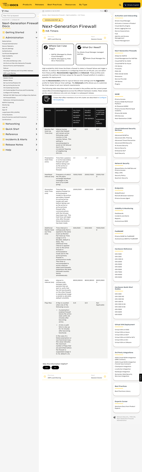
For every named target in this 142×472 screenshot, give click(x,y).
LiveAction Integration (123, 370)
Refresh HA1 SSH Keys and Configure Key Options (19, 95)
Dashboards (119, 214)
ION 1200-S (119, 260)
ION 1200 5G (119, 300)
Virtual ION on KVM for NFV (125, 338)
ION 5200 (118, 270)
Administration (15, 37)
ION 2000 (118, 262)
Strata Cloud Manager (122, 22)
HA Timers (6, 75)
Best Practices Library (123, 392)
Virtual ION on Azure (122, 333)
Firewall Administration (9, 43)
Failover (6, 68)
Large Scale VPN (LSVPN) (11, 112)
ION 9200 (118, 278)
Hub (116, 34)
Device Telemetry (8, 46)
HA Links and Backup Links (12, 60)
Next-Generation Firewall (56, 15)
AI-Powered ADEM (121, 107)
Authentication (7, 51)
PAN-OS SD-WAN (121, 75)
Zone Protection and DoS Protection (14, 117)
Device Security (120, 149)
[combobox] (19, 15)
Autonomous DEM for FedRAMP (126, 240)
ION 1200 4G (119, 297)
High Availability (7, 56)
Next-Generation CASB (123, 119)
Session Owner (8, 78)
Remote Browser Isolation (124, 196)
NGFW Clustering (8, 102)
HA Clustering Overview (11, 87)
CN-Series (118, 67)
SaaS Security (120, 154)
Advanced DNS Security (123, 144)
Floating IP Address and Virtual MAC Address (18, 70)
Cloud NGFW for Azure (123, 64)
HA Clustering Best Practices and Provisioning (18, 90)
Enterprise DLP (120, 151)
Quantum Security (121, 179)
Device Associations (122, 32)
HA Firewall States (9, 97)
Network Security (122, 418)
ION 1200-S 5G (120, 307)
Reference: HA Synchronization (13, 100)
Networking (13, 124)
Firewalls (118, 69)
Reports (117, 219)
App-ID (4, 109)
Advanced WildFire (122, 136)
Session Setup (8, 80)
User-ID (4, 107)
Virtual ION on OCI (121, 341)
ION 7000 (118, 273)
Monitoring (5, 105)
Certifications (6, 119)
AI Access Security (121, 146)
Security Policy (120, 176)
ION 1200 (118, 257)
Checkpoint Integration (123, 367)
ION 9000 (118, 275)
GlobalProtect (120, 194)
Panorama (118, 77)
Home (44, 15)
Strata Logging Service (123, 29)
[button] (140, 377)
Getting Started (15, 32)
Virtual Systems (7, 114)
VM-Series (118, 82)
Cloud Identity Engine (122, 27)
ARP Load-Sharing (9, 73)
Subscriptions (6, 41)
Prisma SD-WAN (121, 114)
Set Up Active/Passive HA (12, 83)
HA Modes (6, 58)
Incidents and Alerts (122, 217)
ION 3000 (118, 265)
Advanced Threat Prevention (125, 141)
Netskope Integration (122, 372)
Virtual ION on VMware (123, 343)
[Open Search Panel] (120, 5)
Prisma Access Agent (122, 199)
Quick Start (12, 129)
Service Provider (121, 80)
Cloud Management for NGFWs (126, 59)
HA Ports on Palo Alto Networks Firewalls (17, 63)
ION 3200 (118, 268)
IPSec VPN (119, 174)
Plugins (117, 85)
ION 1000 (118, 255)
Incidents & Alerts (16, 139)
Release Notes (14, 144)
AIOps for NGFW (121, 57)
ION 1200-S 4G (120, 305)
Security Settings (7, 48)
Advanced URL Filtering (123, 139)
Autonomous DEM (121, 222)
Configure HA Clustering (11, 92)
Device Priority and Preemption (13, 65)
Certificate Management (10, 53)
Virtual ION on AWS (122, 330)
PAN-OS (118, 72)
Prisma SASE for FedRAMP (124, 237)
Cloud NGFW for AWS (123, 62)
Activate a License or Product (125, 24)
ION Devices (119, 117)
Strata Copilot (131, 5)
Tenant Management (122, 41)
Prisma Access (120, 100)
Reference (12, 134)
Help (8, 150)
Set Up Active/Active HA (11, 85)
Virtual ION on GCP (122, 335)
